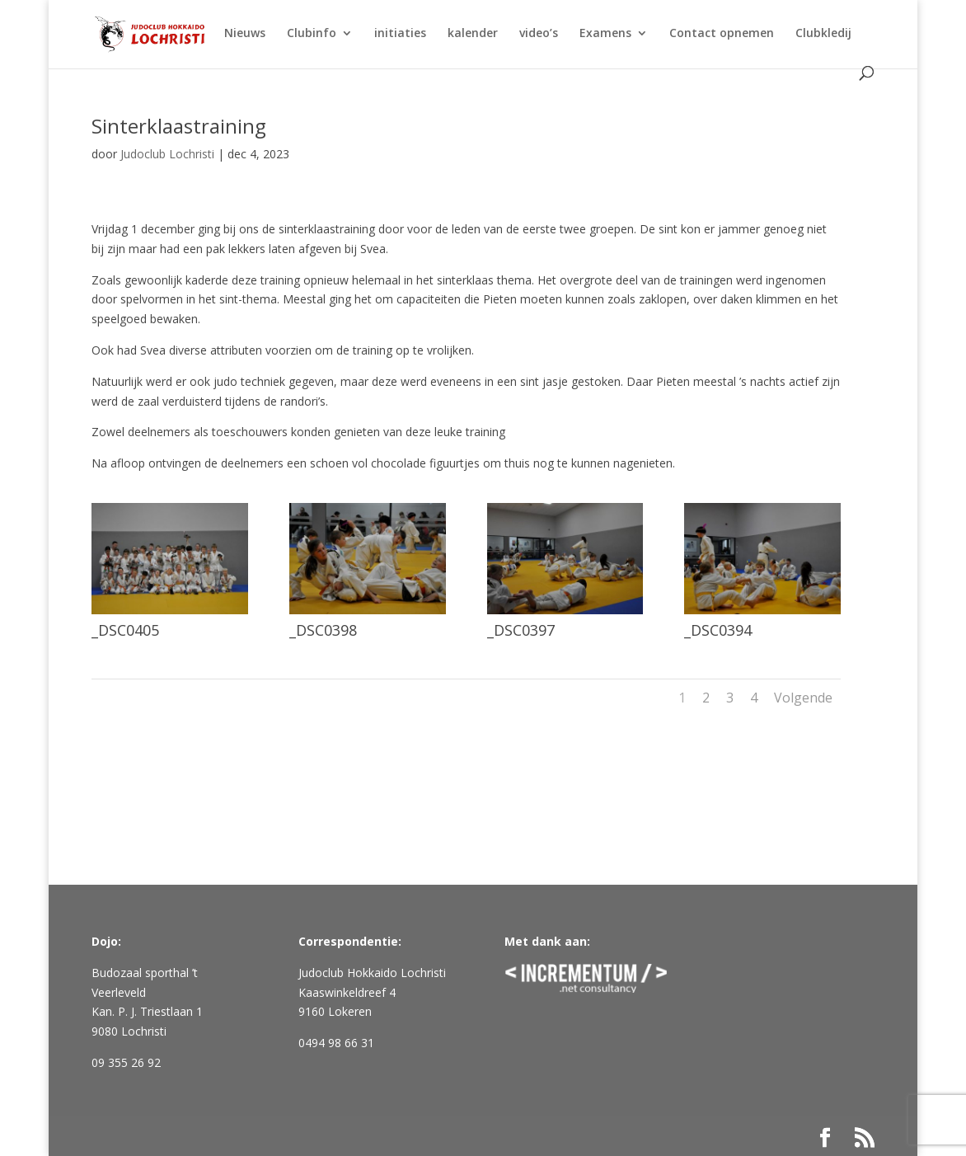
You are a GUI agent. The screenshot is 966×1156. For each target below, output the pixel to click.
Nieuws (244, 33)
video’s (538, 33)
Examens (605, 33)
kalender (473, 33)
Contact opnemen (721, 33)
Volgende (803, 697)
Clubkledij (823, 33)
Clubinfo (311, 33)
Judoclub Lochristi (167, 154)
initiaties (400, 33)
